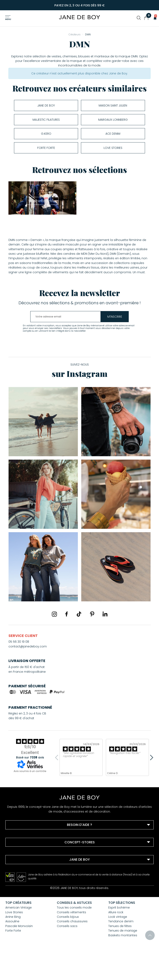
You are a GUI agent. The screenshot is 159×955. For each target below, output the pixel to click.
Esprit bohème (119, 907)
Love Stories (113, 148)
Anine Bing (13, 916)
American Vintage (18, 907)
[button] (154, 18)
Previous (58, 757)
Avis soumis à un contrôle (30, 770)
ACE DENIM (112, 133)
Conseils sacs (67, 926)
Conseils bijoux (68, 916)
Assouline (12, 921)
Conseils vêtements (71, 912)
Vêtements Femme (42, 201)
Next (150, 757)
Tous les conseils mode (74, 907)
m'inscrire (115, 316)
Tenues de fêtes (120, 926)
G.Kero (46, 133)
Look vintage (117, 916)
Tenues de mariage (122, 930)
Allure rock (115, 912)
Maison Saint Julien (113, 105)
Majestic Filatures (46, 119)
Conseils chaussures (72, 921)
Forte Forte (46, 148)
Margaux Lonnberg (113, 119)
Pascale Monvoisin (19, 926)
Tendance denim (120, 921)
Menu (8, 19)
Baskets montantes (122, 935)
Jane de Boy (46, 105)
